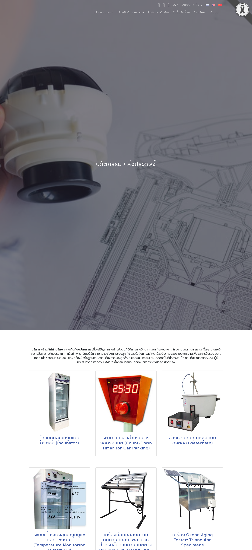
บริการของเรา (103, 12)
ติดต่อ (215, 12)
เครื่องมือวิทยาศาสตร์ (130, 12)
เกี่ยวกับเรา (200, 12)
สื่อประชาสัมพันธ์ (159, 12)
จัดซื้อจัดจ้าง (181, 12)
